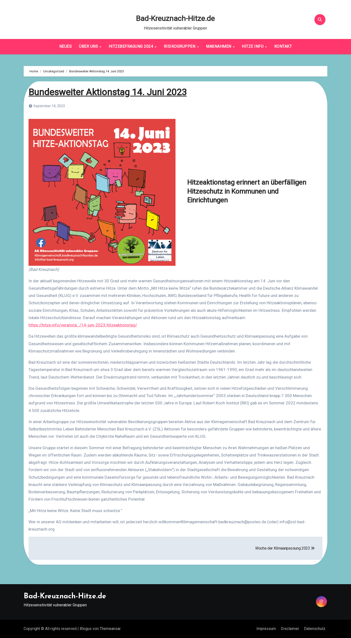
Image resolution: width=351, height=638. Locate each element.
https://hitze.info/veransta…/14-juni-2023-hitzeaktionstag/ (83, 325)
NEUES (65, 46)
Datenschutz (314, 628)
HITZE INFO (253, 46)
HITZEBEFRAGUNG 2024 (131, 46)
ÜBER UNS (89, 46)
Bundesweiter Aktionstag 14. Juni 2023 (110, 92)
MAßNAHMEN (219, 46)
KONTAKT (283, 46)
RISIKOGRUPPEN (180, 46)
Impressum (266, 628)
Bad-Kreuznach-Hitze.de (175, 18)
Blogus (86, 628)
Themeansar (110, 628)
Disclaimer (290, 628)
